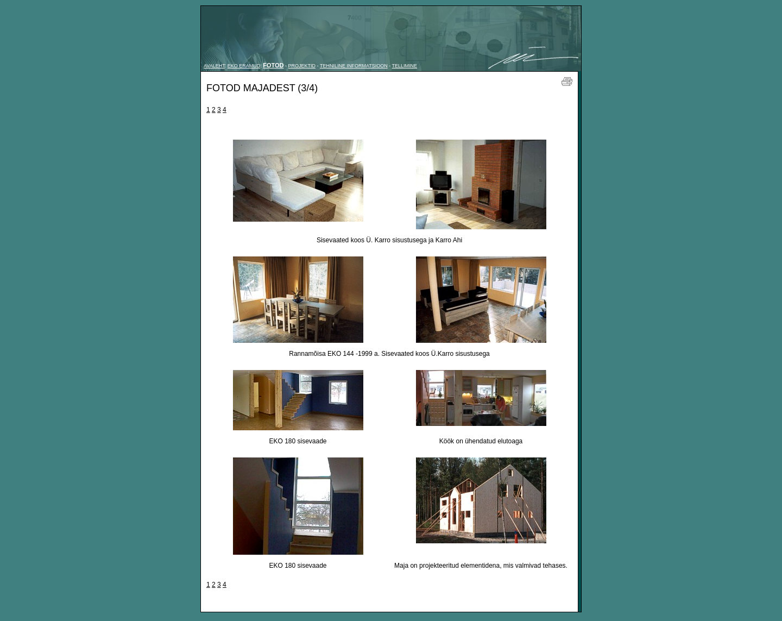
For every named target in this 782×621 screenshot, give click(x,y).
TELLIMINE (405, 65)
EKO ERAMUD (244, 65)
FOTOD (273, 65)
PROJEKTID (302, 65)
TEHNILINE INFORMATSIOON (354, 65)
